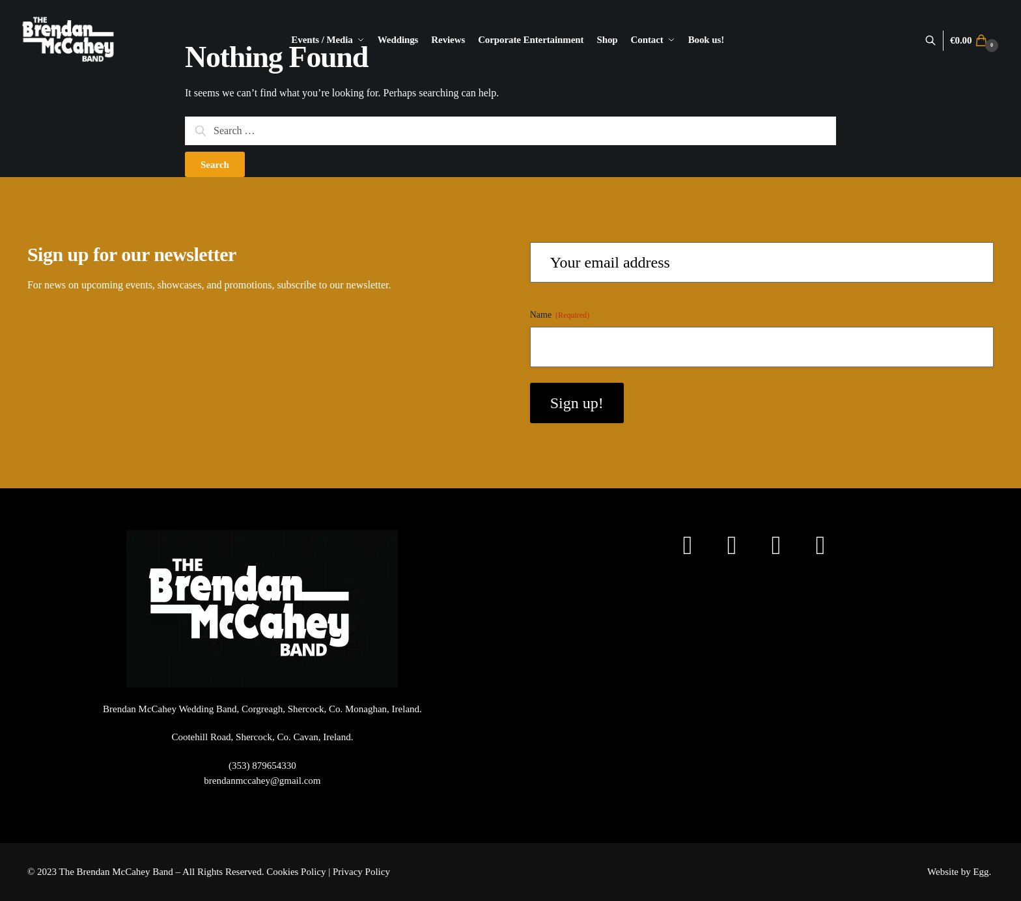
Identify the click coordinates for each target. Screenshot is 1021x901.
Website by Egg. (960, 871)
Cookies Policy (296, 871)
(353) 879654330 (262, 765)
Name (559, 315)
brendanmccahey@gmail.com (262, 780)
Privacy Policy (361, 871)
